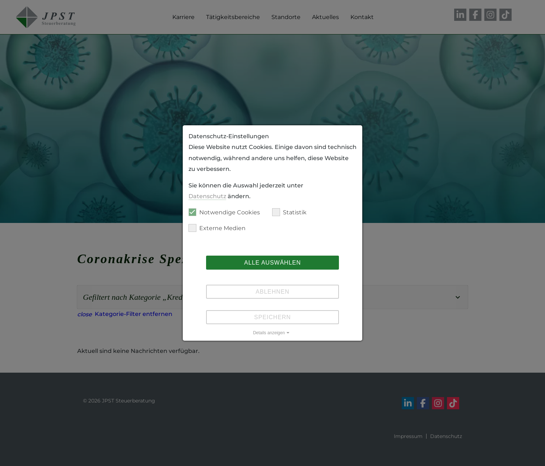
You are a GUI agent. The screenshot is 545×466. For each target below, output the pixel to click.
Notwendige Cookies (224, 212)
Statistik (289, 212)
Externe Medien (217, 228)
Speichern (272, 317)
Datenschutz (207, 196)
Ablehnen (272, 292)
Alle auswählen (272, 263)
